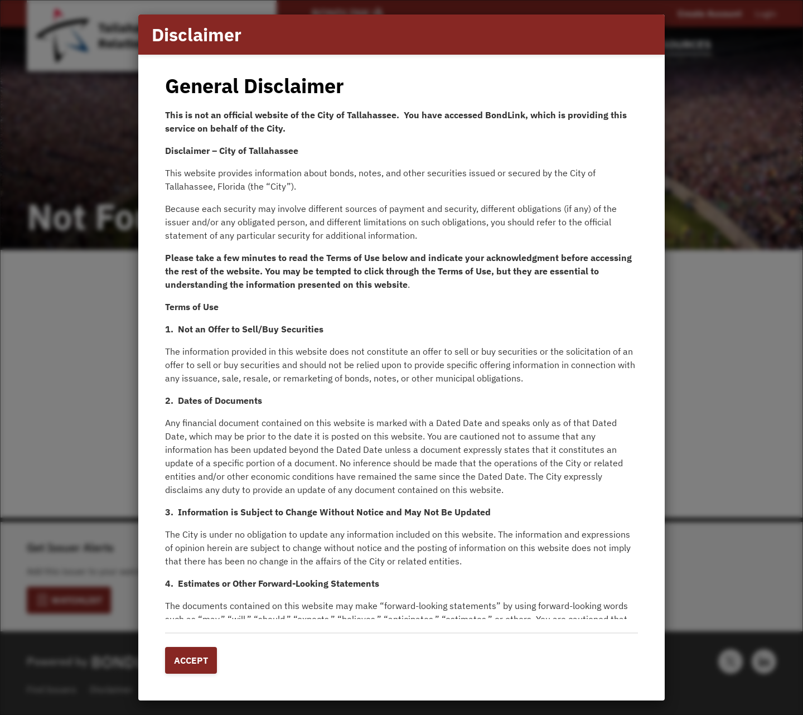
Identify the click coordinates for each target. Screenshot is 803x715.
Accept (191, 660)
